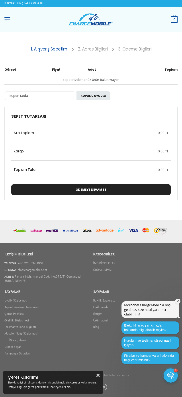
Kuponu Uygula (93, 96)
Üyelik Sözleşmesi (15, 300)
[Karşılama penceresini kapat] (177, 301)
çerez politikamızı (38, 387)
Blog (96, 327)
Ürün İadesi (100, 320)
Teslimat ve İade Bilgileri (20, 327)
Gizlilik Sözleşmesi (16, 320)
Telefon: (10, 263)
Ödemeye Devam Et (91, 189)
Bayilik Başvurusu (104, 300)
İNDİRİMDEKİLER (104, 263)
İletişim (97, 313)
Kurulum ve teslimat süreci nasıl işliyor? (147, 343)
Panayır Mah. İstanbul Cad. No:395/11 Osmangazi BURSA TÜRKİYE (42, 278)
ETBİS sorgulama (15, 340)
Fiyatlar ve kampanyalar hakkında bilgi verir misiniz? (149, 358)
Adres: (9, 277)
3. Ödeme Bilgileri (134, 49)
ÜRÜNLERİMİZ (102, 269)
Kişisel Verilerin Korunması (21, 307)
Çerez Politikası (14, 313)
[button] (171, 375)
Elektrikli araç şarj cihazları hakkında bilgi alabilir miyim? (145, 327)
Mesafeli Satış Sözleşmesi (20, 333)
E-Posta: (10, 270)
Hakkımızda (100, 307)
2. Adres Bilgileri (93, 49)
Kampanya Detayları (17, 353)
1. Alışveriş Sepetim (49, 49)
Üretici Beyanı (13, 346)
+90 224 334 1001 (30, 263)
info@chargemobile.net (32, 269)
